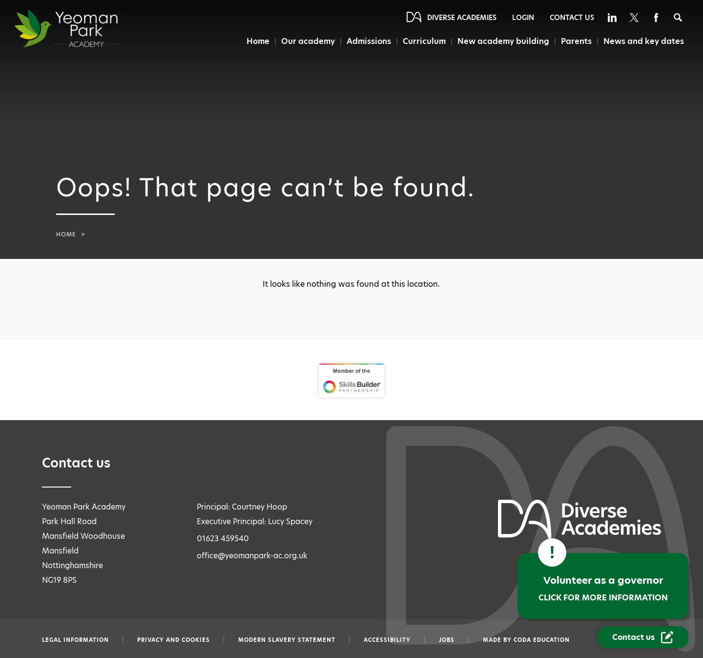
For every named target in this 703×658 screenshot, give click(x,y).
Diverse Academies (461, 17)
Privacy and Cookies (173, 640)
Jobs (447, 640)
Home (258, 41)
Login (523, 17)
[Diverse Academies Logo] (85, 28)
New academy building (503, 41)
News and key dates (643, 41)
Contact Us (572, 17)
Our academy (308, 41)
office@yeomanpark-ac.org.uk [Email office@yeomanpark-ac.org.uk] (252, 556)
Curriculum (424, 41)
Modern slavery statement (286, 640)
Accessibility (387, 640)
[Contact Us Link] (643, 637)
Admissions (369, 41)
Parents (576, 41)
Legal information (75, 640)
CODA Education (542, 640)
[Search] (678, 17)
